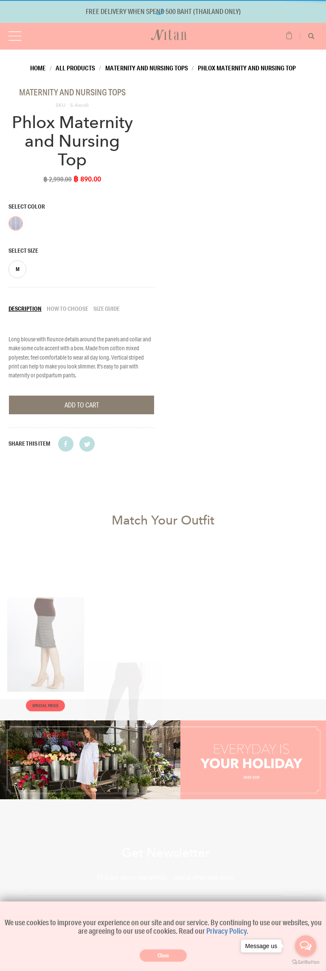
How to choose (67, 309)
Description (25, 309)
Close (163, 955)
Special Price (45, 786)
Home (38, 68)
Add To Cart (82, 404)
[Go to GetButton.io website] (305, 962)
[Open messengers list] (305, 946)
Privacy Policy (226, 930)
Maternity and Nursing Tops (146, 68)
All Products (75, 68)
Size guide (106, 309)
